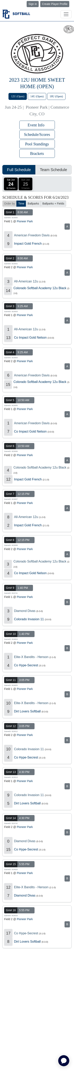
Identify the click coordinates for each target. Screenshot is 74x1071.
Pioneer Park (25, 221)
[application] (63, 1060)
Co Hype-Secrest (26, 665)
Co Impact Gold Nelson (30, 337)
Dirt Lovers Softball (27, 711)
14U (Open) (37, 96)
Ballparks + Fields (53, 203)
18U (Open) (56, 96)
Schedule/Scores (37, 134)
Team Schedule (53, 170)
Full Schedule (19, 170)
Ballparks (33, 203)
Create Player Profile (54, 4)
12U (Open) (17, 96)
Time (21, 203)
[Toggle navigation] (66, 14)
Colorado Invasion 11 (29, 619)
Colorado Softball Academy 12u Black (39, 288)
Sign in (32, 4)
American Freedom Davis (32, 235)
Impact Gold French (28, 243)
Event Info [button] (37, 125)
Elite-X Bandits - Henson (31, 657)
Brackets (37, 153)
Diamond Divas (24, 611)
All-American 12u (26, 281)
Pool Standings (37, 144)
